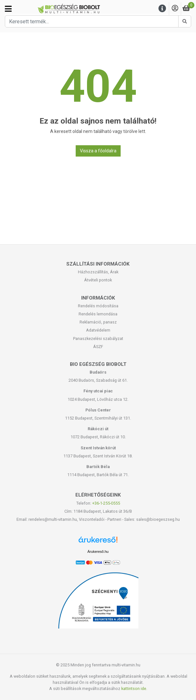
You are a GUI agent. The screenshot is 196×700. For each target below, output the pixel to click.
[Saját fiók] (175, 8)
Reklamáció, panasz (98, 322)
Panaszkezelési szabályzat (98, 338)
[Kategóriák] (8, 9)
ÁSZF (98, 346)
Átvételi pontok (98, 280)
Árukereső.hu (97, 551)
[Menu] (162, 8)
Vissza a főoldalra (98, 150)
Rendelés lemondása (98, 314)
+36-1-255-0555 (106, 503)
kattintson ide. (134, 688)
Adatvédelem (98, 330)
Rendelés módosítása (98, 305)
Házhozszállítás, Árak (98, 271)
